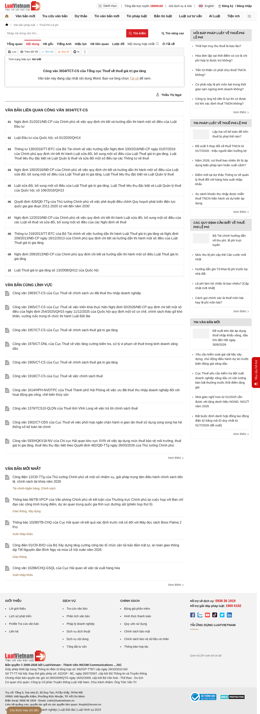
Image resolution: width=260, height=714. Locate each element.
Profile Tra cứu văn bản (24, 623)
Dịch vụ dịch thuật (78, 631)
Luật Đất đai (67, 709)
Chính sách (48, 488)
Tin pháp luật (136, 16)
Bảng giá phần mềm (137, 608)
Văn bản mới (25, 16)
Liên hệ (13, 631)
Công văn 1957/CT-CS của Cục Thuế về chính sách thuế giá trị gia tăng (65, 330)
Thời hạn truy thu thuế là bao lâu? (218, 46)
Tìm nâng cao (172, 33)
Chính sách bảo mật (137, 631)
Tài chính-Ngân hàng (26, 488)
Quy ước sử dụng (135, 623)
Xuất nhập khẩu (23, 534)
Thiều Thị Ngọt (168, 95)
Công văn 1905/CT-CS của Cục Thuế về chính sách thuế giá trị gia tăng (65, 362)
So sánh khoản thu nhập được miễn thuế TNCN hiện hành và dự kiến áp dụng (219, 198)
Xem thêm (176, 457)
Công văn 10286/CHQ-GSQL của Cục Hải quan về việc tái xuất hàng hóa (66, 568)
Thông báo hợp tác (136, 646)
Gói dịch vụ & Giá (180, 6)
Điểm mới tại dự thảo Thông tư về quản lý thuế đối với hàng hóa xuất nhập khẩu (222, 179)
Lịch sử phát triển (20, 616)
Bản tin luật (163, 16)
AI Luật (214, 16)
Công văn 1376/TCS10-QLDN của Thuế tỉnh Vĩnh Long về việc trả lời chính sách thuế (75, 408)
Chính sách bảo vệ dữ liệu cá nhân (146, 639)
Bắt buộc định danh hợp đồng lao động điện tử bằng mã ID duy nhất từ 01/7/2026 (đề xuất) (222, 420)
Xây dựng (34, 511)
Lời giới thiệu (17, 608)
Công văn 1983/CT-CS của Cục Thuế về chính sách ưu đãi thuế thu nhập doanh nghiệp (77, 293)
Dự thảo (81, 16)
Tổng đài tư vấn (77, 646)
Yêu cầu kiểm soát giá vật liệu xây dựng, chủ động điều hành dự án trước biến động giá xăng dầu (221, 359)
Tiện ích (233, 16)
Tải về (134, 78)
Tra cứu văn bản (55, 16)
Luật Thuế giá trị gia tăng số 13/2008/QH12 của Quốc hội (56, 270)
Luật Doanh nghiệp (44, 709)
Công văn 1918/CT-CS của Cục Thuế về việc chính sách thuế (58, 376)
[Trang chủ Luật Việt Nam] (22, 6)
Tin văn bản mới (106, 16)
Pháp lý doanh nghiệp (81, 623)
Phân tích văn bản (78, 616)
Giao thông (20, 511)
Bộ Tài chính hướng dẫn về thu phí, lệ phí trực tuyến (229, 240)
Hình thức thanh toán (137, 616)
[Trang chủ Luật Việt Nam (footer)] (25, 660)
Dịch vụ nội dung (78, 639)
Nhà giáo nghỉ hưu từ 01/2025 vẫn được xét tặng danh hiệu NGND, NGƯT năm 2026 (222, 401)
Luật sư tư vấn (190, 16)
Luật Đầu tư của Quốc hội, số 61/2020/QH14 (47, 138)
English (206, 6)
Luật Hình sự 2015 (89, 709)
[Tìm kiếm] (137, 33)
